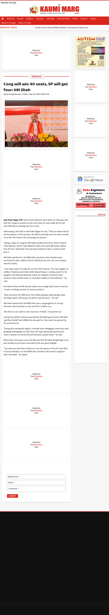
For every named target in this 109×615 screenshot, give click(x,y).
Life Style (50, 18)
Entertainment (63, 18)
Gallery (93, 18)
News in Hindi (24, 23)
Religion (29, 18)
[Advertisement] (36, 52)
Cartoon (83, 18)
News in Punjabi (8, 23)
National (10, 18)
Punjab (20, 18)
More (75, 18)
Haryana (40, 18)
